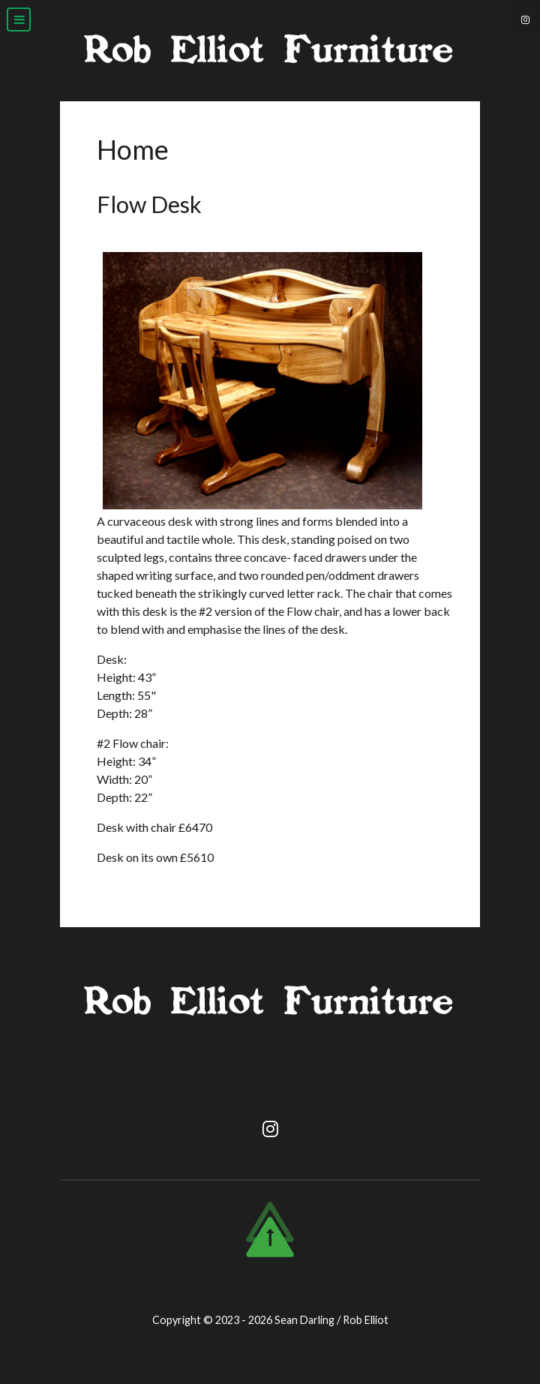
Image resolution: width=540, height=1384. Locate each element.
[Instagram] (525, 18)
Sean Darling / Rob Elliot (331, 1319)
